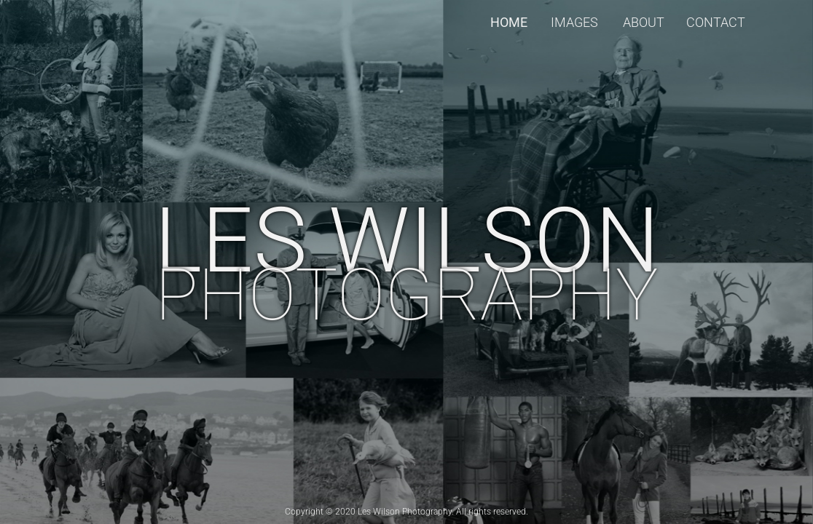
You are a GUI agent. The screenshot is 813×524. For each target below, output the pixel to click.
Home (508, 22)
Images (574, 22)
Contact (715, 22)
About (643, 22)
